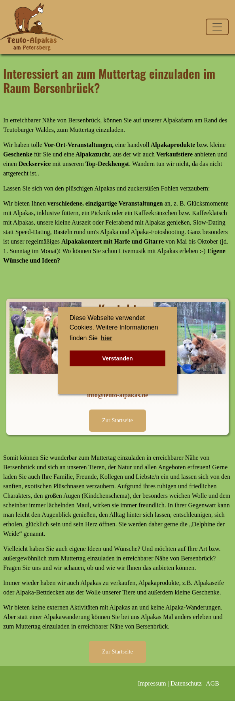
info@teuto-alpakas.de (117, 395)
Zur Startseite (117, 420)
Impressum (152, 683)
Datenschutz (186, 683)
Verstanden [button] (117, 358)
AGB (212, 683)
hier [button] (106, 338)
